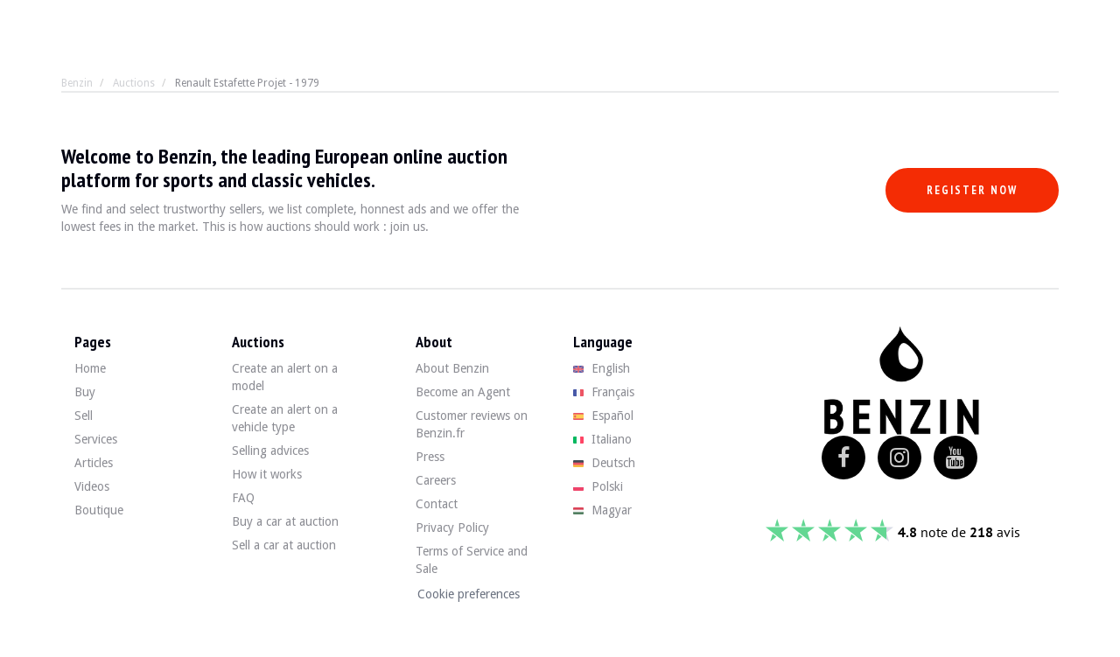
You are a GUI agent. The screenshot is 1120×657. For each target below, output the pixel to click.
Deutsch (604, 463)
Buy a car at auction (285, 521)
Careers (436, 480)
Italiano (602, 439)
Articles (93, 463)
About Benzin (452, 368)
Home (90, 368)
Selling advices (270, 451)
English (601, 368)
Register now (972, 190)
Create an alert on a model (285, 377)
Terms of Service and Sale (472, 560)
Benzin (77, 83)
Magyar (602, 510)
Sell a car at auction (284, 545)
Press (430, 457)
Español (603, 416)
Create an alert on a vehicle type (285, 418)
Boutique (98, 510)
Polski (598, 486)
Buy (84, 392)
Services (95, 439)
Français (603, 392)
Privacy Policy (452, 528)
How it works (267, 474)
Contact (437, 504)
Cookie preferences (468, 594)
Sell (83, 416)
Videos (91, 486)
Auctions (134, 83)
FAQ (243, 498)
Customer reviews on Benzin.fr (472, 424)
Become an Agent (463, 392)
